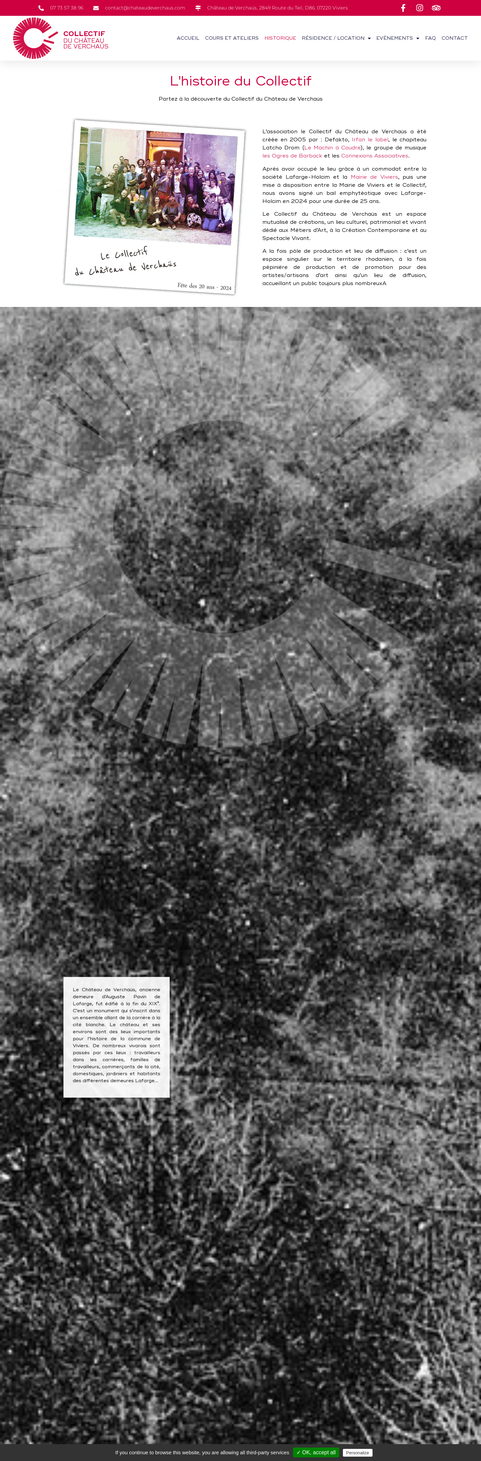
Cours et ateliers (232, 38)
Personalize (357, 1452)
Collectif (84, 34)
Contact (455, 38)
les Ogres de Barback (292, 155)
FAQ (430, 38)
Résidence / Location (336, 38)
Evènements (397, 38)
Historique (280, 38)
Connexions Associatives (374, 155)
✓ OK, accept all (316, 1452)
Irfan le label (370, 139)
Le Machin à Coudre (332, 147)
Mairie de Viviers (374, 177)
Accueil (188, 38)
